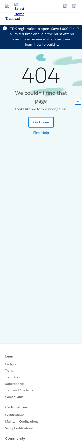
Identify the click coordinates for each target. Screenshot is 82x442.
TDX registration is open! (30, 28)
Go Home (41, 122)
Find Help (41, 132)
